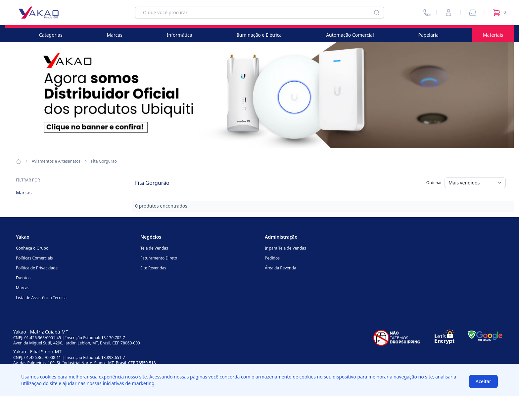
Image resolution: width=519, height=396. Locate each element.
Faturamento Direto (158, 258)
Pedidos (272, 258)
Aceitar (483, 381)
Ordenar (434, 182)
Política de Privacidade (37, 268)
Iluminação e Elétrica (259, 35)
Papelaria (428, 35)
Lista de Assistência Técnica (41, 297)
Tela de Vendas (154, 248)
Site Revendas (153, 268)
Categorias (51, 35)
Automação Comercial (350, 35)
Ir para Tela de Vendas (285, 248)
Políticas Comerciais (34, 258)
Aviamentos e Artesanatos (56, 161)
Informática (179, 35)
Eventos (23, 278)
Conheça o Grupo (32, 248)
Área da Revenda (280, 268)
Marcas (114, 35)
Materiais (493, 35)
